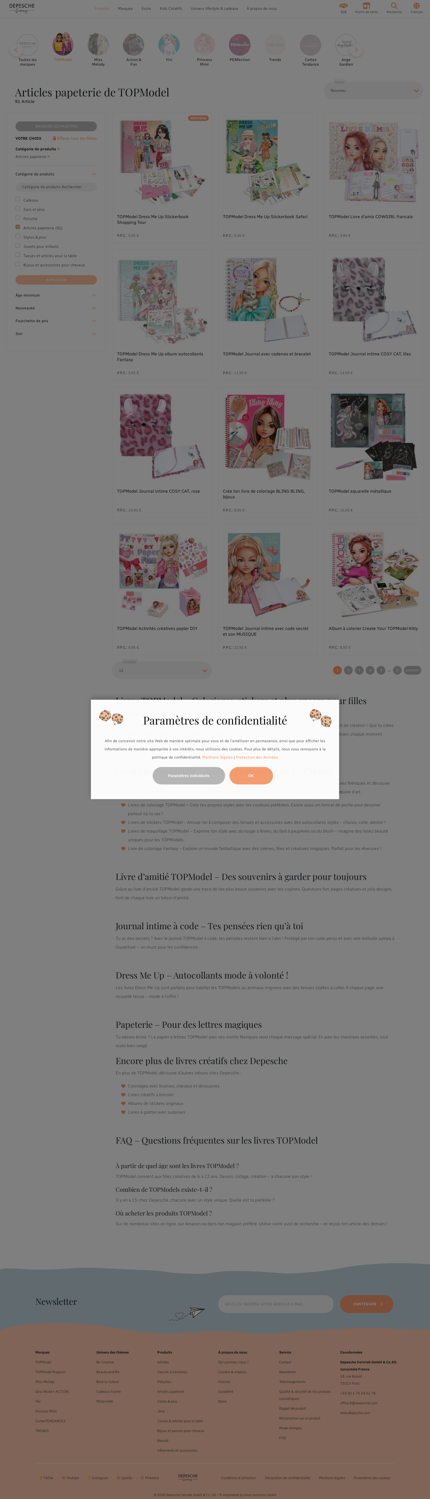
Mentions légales (217, 757)
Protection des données (257, 757)
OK (251, 776)
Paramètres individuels (189, 776)
